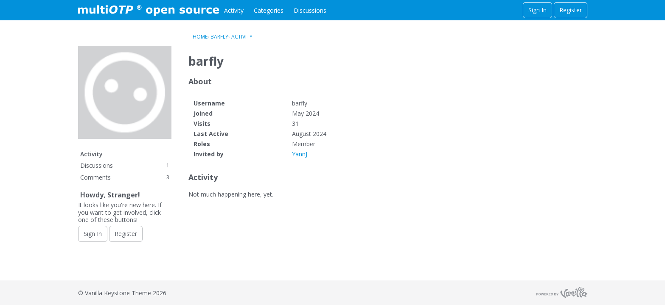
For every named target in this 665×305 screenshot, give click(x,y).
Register (570, 10)
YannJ (299, 154)
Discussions (310, 10)
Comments (124, 177)
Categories (268, 10)
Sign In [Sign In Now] (93, 234)
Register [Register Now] (126, 234)
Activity (234, 10)
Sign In (537, 10)
